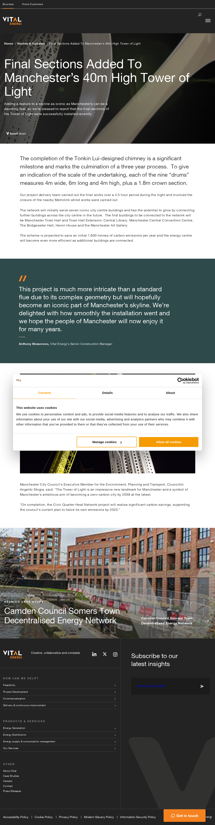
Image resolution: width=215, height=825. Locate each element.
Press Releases (12, 791)
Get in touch (187, 815)
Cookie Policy (44, 817)
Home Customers (32, 4)
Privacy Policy (68, 817)
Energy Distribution (14, 734)
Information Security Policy (138, 817)
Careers (7, 781)
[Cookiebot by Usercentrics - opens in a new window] (180, 380)
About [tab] (170, 393)
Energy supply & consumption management (29, 741)
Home (8, 43)
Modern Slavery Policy (99, 817)
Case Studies (11, 776)
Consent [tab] (44, 393)
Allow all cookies (168, 442)
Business (8, 4)
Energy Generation (14, 728)
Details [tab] (107, 393)
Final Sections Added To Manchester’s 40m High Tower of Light (95, 43)
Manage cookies (107, 442)
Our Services (10, 748)
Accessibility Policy (15, 817)
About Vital (9, 770)
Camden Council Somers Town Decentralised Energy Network (167, 620)
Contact (8, 786)
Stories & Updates (31, 43)
